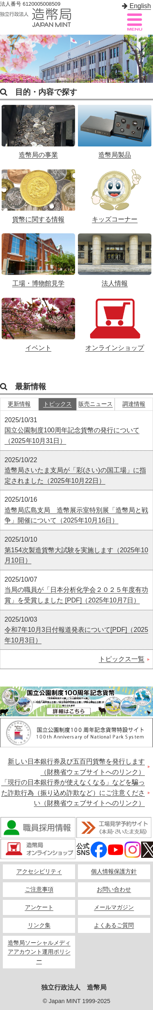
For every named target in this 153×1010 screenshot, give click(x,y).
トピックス (57, 404)
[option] (76, 59)
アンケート (39, 907)
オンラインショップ (114, 320)
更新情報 (19, 404)
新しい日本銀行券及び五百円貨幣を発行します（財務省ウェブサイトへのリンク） (76, 766)
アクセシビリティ (39, 871)
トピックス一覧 (121, 659)
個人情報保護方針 (114, 871)
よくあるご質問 (114, 925)
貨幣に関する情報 (38, 191)
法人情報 (114, 255)
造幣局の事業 (38, 127)
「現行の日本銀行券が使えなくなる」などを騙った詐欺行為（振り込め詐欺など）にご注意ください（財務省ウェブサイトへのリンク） (73, 792)
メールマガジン (114, 907)
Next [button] (145, 59)
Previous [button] (8, 59)
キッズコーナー (114, 191)
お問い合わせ (114, 889)
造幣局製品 (114, 127)
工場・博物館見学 (38, 255)
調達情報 (133, 404)
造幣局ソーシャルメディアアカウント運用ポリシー (39, 952)
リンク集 (39, 925)
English (136, 5)
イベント (38, 320)
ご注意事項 (39, 889)
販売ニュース (95, 404)
